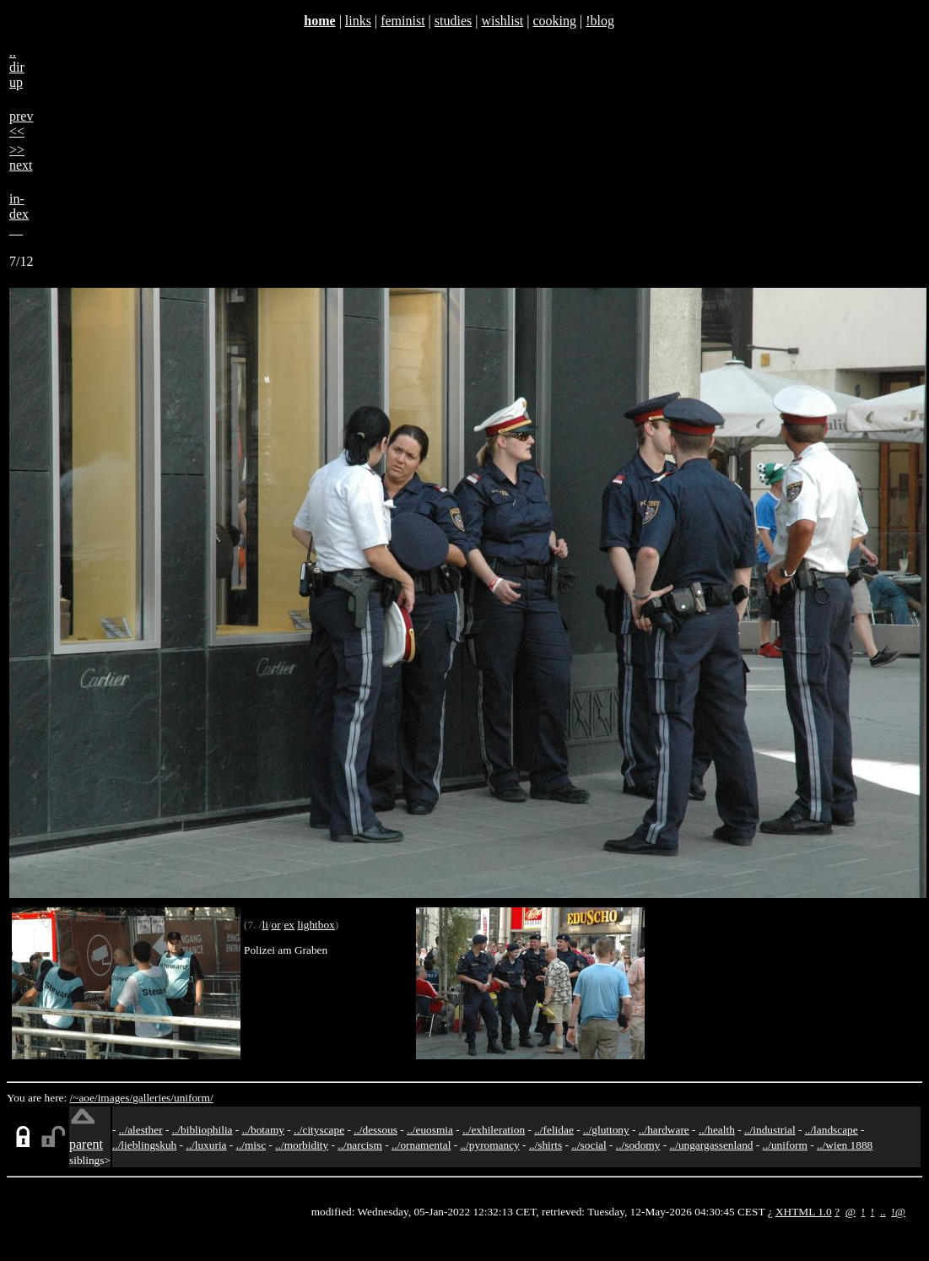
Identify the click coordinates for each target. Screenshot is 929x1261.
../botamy (263, 1129)
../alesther (141, 1129)
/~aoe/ (84, 1097)
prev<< (21, 123)
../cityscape (319, 1129)
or (276, 924)
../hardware (664, 1129)
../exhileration (493, 1129)
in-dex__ (19, 214)
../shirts (545, 1145)
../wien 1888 (844, 1145)
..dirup (16, 67)
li (264, 924)
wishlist (502, 21)
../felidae (554, 1129)
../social (588, 1145)
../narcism (360, 1145)
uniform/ (193, 1097)
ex (289, 924)
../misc (251, 1145)
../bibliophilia (202, 1129)
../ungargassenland (711, 1145)
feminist (402, 21)
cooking (554, 21)
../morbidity (301, 1145)
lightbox (315, 924)
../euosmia (430, 1129)
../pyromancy (489, 1145)
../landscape (831, 1129)
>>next (21, 157)
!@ (898, 1211)
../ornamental (421, 1145)
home (319, 21)
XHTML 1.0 (803, 1211)
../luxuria (206, 1145)
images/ (115, 1097)
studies (453, 21)
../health (717, 1129)
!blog (600, 21)
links (358, 21)
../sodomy (638, 1145)
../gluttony (606, 1129)
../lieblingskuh (144, 1145)
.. (883, 1211)
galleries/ (153, 1097)
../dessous (375, 1129)
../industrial (770, 1129)
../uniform (785, 1145)
